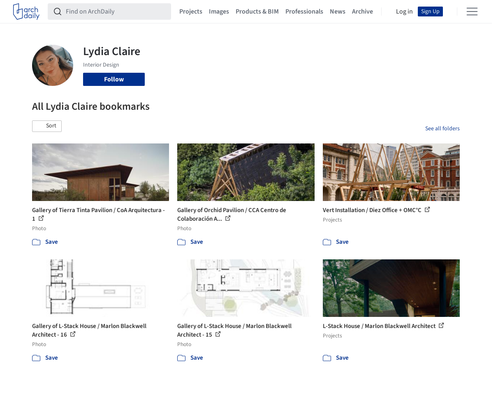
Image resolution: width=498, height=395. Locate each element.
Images (219, 11)
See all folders (442, 129)
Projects (190, 11)
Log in (404, 11)
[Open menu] (472, 11)
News (337, 11)
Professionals (304, 11)
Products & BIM (257, 11)
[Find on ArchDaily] (116, 11)
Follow (114, 79)
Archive (362, 11)
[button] (47, 126)
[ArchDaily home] (26, 11)
